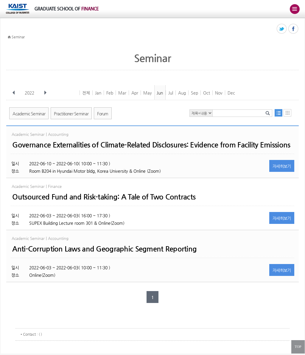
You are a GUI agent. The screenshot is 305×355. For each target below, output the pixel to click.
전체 (86, 92)
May (147, 92)
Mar (122, 92)
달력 (287, 113)
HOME (9, 37)
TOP (298, 347)
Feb (109, 92)
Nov (218, 92)
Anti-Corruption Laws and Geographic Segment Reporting (104, 249)
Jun (160, 92)
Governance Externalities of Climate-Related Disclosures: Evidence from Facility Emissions (151, 145)
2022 (30, 92)
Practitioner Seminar (71, 113)
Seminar (18, 37)
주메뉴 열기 (295, 9)
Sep (194, 92)
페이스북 (293, 29)
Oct (206, 92)
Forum (102, 113)
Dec (231, 92)
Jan (98, 92)
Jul (170, 92)
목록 (278, 113)
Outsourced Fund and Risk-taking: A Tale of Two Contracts (103, 197)
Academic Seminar (29, 113)
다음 (45, 92)
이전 (13, 92)
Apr (134, 92)
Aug (182, 92)
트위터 (282, 29)
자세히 (282, 166)
